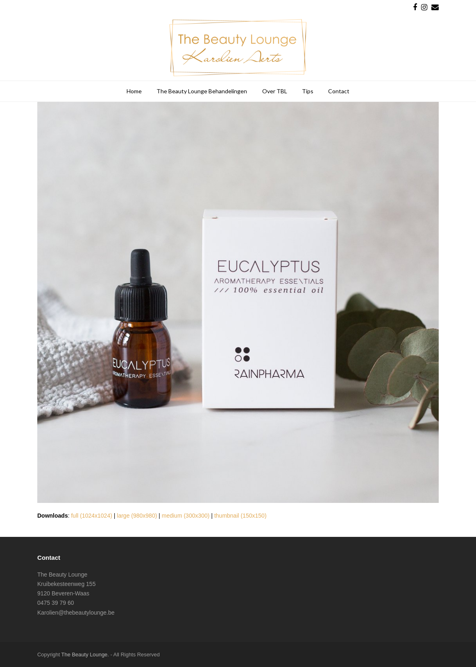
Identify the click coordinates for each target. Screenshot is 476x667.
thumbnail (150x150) (240, 515)
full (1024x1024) (91, 515)
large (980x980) (137, 515)
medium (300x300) (186, 515)
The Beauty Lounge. (85, 654)
